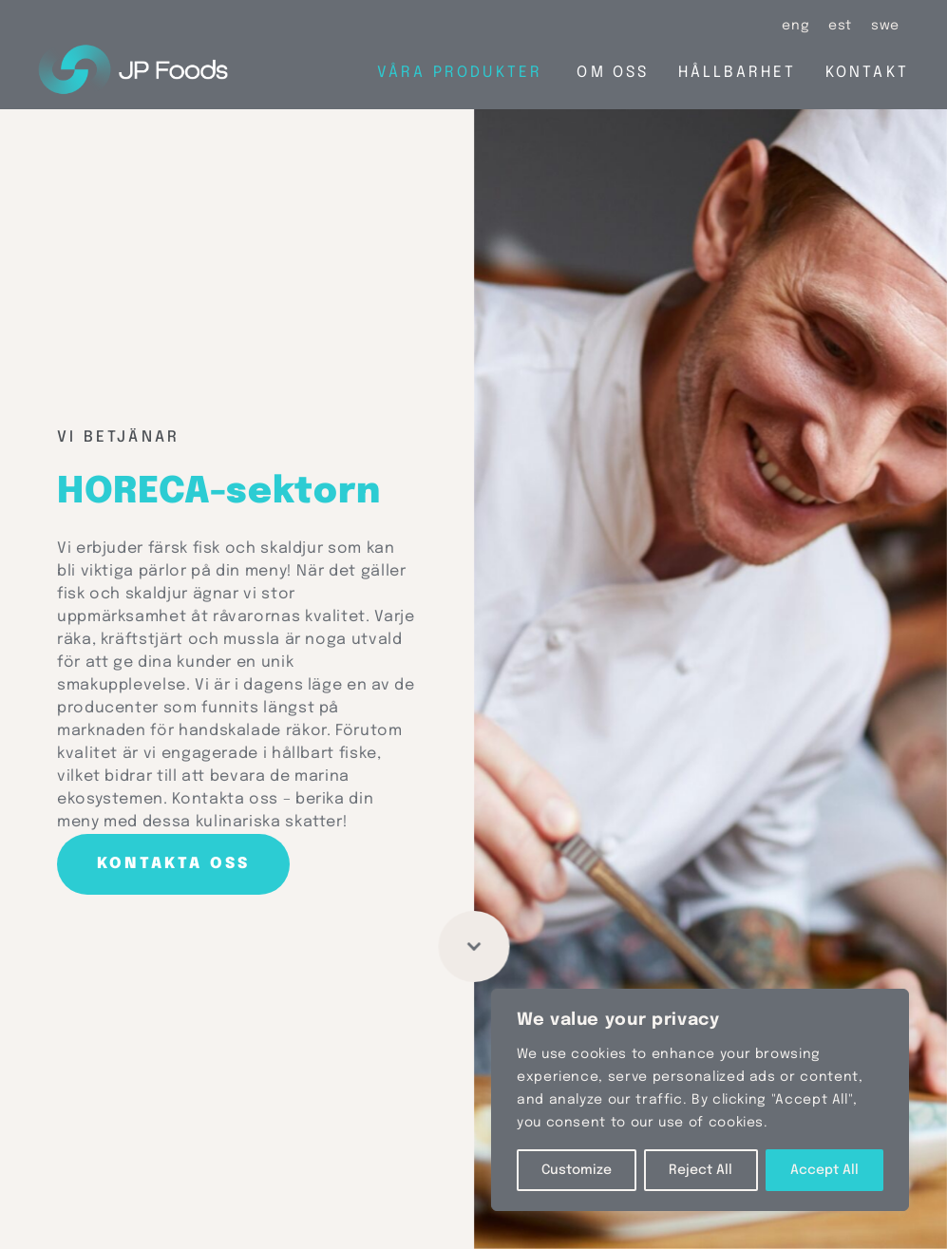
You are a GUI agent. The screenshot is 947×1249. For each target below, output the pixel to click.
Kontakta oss (173, 864)
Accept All (824, 1170)
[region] (700, 1100)
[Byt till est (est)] (840, 26)
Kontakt (867, 73)
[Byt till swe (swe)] (885, 26)
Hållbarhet (737, 73)
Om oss (613, 73)
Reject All (700, 1170)
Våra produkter (460, 73)
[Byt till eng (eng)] (795, 26)
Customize (576, 1170)
